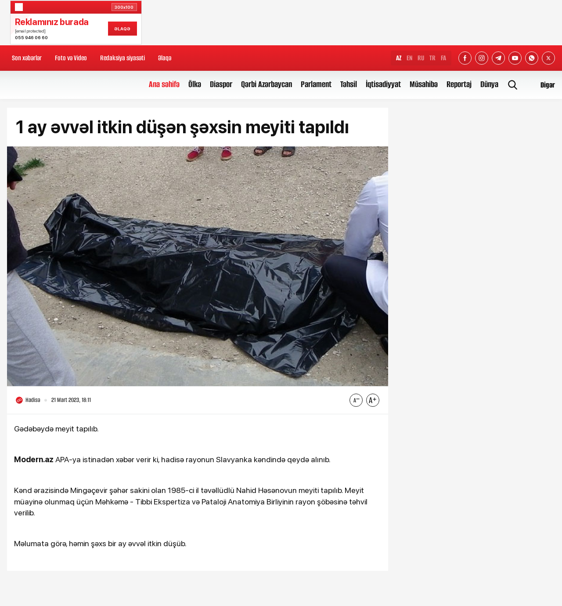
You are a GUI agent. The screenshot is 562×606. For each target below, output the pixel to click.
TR (432, 57)
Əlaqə (164, 57)
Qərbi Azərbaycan (266, 84)
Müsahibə (424, 84)
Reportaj (459, 84)
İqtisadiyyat (383, 84)
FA (443, 57)
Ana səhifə (164, 84)
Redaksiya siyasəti (122, 57)
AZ (398, 57)
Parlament (316, 84)
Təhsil (348, 84)
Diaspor (221, 84)
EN (409, 57)
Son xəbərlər (27, 57)
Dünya (489, 84)
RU (421, 57)
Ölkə (194, 84)
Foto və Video (71, 57)
